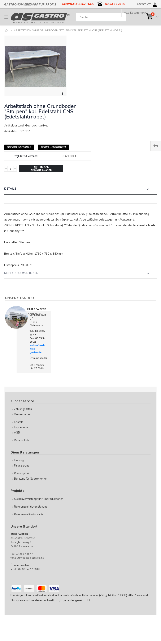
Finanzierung (22, 466)
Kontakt (18, 422)
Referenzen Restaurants (29, 514)
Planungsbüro (23, 473)
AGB (17, 433)
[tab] (80, 189)
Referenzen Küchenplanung (31, 507)
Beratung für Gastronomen (30, 479)
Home (6, 30)
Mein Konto (144, 4)
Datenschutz (21, 440)
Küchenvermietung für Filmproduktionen (38, 499)
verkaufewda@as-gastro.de (27, 558)
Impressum (21, 427)
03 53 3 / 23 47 (115, 4)
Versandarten (22, 414)
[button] (62, 94)
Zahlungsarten (23, 409)
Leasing (19, 460)
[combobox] (101, 17)
